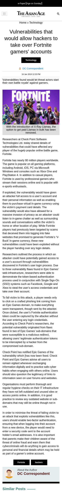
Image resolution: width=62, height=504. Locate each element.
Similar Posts (13, 489)
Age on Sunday (34, 3)
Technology (30, 60)
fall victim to (13, 297)
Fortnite (21, 462)
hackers (39, 462)
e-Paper (21, 3)
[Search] (58, 14)
